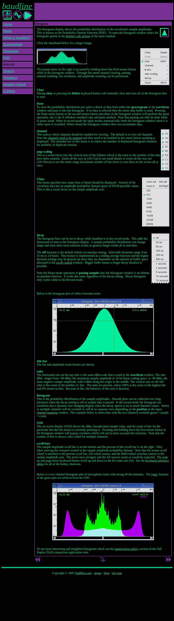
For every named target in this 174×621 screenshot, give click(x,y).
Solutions (10, 78)
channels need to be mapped (65, 138)
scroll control (64, 262)
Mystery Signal (14, 84)
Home (7, 24)
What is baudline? (16, 38)
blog (106, 573)
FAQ (6, 58)
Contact (9, 91)
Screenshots (12, 44)
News (7, 31)
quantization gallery (126, 548)
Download (10, 51)
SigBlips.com (83, 573)
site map (117, 573)
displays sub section (78, 36)
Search (8, 71)
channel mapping (47, 412)
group (97, 573)
